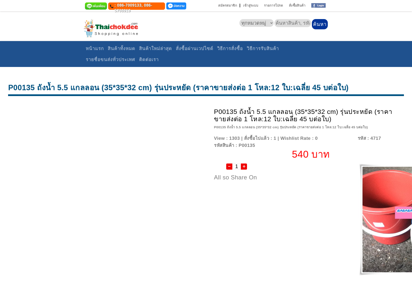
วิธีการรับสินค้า (263, 48)
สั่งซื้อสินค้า (297, 5)
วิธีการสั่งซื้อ (230, 48)
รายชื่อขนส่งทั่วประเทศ (110, 59)
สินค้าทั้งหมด (121, 48)
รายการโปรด (273, 5)
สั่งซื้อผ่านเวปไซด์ (194, 48)
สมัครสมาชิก (227, 5)
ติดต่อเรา (149, 59)
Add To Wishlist (337, 138)
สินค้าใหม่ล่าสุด (155, 48)
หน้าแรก (95, 48)
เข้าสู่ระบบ (250, 5)
